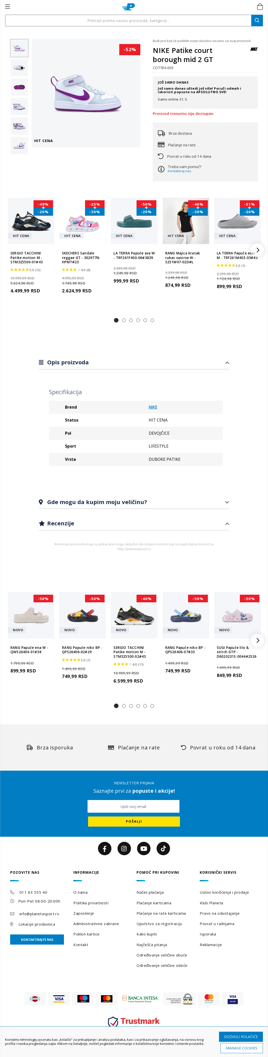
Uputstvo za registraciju (159, 923)
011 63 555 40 (33, 892)
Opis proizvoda (67, 362)
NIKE (153, 407)
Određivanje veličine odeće (162, 965)
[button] (116, 320)
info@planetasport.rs (39, 913)
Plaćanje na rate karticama (161, 913)
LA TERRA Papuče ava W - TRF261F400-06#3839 (134, 255)
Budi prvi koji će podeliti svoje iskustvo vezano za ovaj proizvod (201, 41)
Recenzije (60, 523)
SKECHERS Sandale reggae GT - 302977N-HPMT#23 (81, 257)
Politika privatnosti (90, 902)
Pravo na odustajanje (220, 913)
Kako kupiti (147, 933)
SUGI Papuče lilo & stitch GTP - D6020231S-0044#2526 (237, 652)
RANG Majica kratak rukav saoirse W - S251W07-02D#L (182, 257)
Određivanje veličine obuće (162, 955)
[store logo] (128, 6)
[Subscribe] (134, 821)
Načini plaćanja (150, 892)
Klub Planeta (211, 902)
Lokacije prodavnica (37, 924)
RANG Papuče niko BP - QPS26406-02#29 (82, 650)
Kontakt (80, 944)
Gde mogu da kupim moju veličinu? (96, 502)
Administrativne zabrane (96, 923)
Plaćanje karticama (154, 902)
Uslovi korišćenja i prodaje (224, 892)
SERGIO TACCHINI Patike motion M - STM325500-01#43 (26, 257)
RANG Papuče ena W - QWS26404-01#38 (29, 650)
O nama (80, 892)
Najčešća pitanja (152, 944)
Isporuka (208, 933)
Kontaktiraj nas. (180, 171)
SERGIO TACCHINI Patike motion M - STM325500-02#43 (129, 652)
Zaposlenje (83, 913)
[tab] (134, 362)
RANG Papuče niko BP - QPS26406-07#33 (185, 650)
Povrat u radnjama (217, 923)
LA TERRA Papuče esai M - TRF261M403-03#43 (237, 255)
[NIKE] (254, 51)
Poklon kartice (86, 933)
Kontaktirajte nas (37, 940)
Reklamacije (211, 944)
